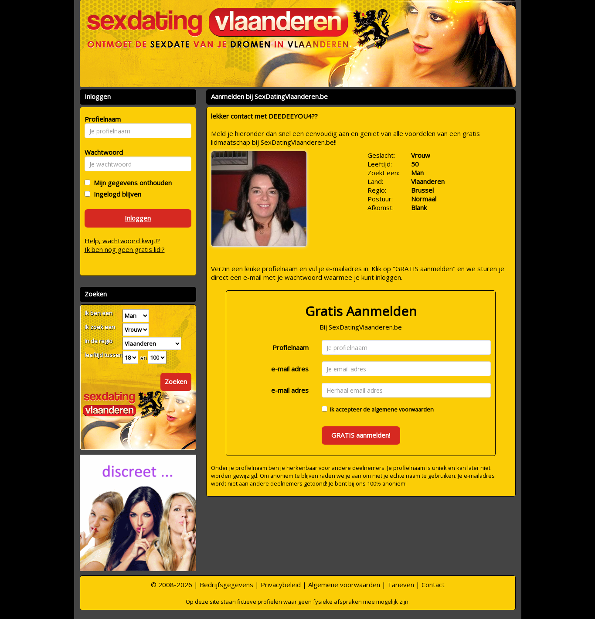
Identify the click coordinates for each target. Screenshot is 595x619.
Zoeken (176, 381)
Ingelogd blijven (115, 194)
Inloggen (138, 218)
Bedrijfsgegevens (226, 584)
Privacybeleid (281, 584)
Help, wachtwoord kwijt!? (122, 240)
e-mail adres (290, 368)
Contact (433, 584)
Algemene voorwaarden (344, 584)
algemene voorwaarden (402, 409)
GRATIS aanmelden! (360, 435)
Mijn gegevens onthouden (131, 182)
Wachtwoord (101, 152)
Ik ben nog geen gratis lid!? (125, 249)
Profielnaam (290, 347)
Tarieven (401, 584)
